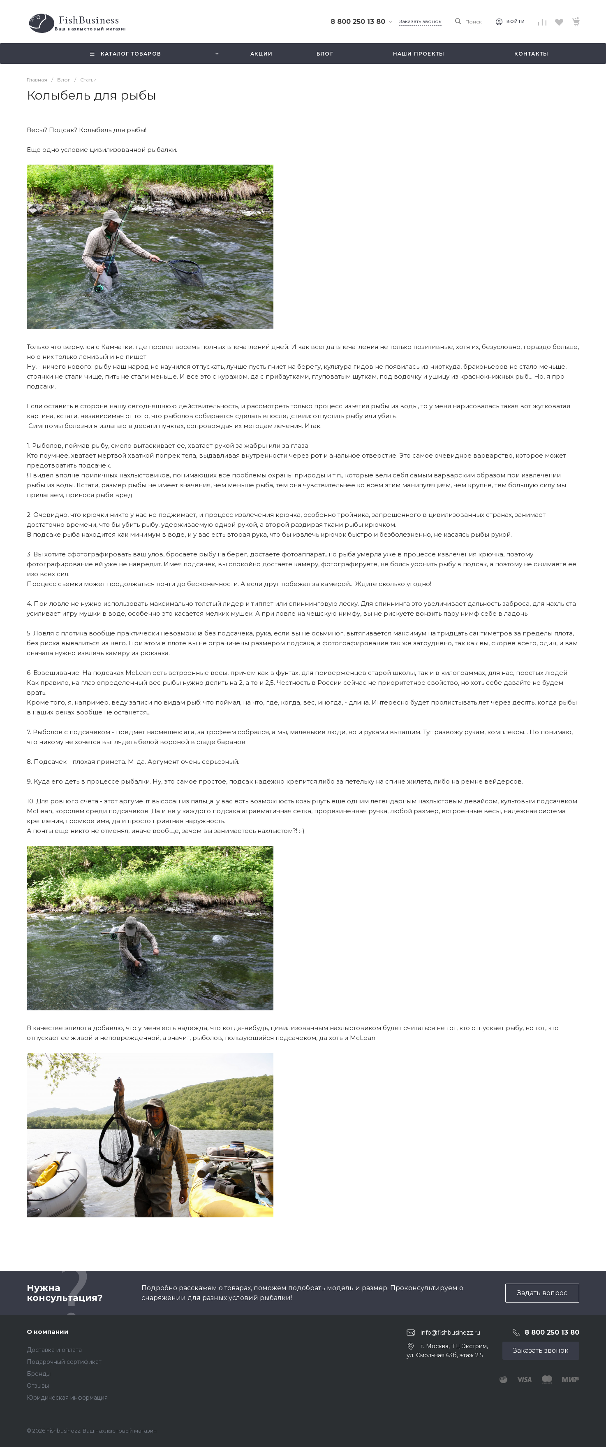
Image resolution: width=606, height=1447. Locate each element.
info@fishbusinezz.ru (450, 1332)
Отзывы (38, 1385)
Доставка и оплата (54, 1350)
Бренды (39, 1373)
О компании (48, 1331)
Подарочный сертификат (64, 1362)
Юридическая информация (67, 1397)
